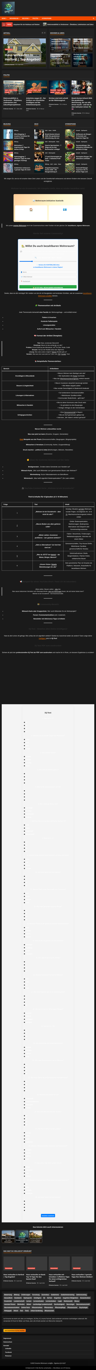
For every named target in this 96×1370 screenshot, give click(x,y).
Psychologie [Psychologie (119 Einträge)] (83, 1307)
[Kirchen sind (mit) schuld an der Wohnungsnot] (59, 87)
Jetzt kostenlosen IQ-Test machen (14, 1330)
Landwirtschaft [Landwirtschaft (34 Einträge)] (19, 1301)
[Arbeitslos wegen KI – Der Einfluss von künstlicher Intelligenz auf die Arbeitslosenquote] (36, 87)
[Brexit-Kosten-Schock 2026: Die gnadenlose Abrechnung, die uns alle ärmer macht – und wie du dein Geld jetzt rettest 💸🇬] (82, 87)
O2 (25, 985)
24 (25, 1067)
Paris (26, 902)
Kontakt (63, 354)
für (56, 345)
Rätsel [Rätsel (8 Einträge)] (16, 1311)
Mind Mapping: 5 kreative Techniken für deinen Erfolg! (8, 134)
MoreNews (56, 1368)
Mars (26, 927)
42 (25, 1030)
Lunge (27, 749)
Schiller (27, 756)
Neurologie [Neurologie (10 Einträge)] (70, 1304)
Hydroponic (84, 130)
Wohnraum (14, 18)
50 (25, 1116)
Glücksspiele (52, 141)
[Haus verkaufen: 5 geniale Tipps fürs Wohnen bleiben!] (82, 1263)
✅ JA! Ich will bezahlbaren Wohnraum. (48, 287)
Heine (27, 766)
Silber (27, 828)
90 (25, 920)
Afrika (27, 1136)
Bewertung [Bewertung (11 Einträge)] (8, 1295)
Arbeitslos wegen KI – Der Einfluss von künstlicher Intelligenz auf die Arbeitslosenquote (36, 101)
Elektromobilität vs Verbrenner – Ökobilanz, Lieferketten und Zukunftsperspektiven (12, 101)
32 (25, 1088)
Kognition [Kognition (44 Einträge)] (57, 1298)
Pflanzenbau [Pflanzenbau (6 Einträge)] (48, 1307)
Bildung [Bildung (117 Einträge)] (16, 1295)
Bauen (59, 90)
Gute (21, 439)
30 (25, 910)
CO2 (26, 982)
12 (25, 728)
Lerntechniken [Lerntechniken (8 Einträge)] (51, 1301)
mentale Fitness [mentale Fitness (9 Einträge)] (9, 1304)
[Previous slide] (42, 33)
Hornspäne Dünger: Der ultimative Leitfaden (70, 156)
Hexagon (28, 1022)
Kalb (26, 1173)
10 (25, 722)
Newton (27, 1047)
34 (25, 1091)
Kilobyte (28, 1190)
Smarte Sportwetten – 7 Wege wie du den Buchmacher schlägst (39, 145)
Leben (35, 90)
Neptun (27, 937)
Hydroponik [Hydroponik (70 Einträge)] (28, 1298)
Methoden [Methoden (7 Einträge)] (20, 1304)
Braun (27, 865)
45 (25, 913)
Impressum (7, 1338)
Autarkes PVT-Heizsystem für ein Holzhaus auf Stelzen (28, 24)
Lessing (27, 763)
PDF (59, 354)
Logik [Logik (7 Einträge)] (60, 1301)
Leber (27, 739)
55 (25, 1119)
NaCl (26, 988)
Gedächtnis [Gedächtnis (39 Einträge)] (55, 1295)
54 (25, 845)
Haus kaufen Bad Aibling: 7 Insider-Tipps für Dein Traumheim (82, 41)
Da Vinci (28, 811)
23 (25, 1064)
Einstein (27, 1050)
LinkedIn (8, 1348)
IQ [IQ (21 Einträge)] (44, 1298)
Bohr (26, 1159)
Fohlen (27, 1176)
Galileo (27, 1053)
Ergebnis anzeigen (48, 1216)
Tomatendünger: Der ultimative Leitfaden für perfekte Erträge (70, 145)
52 (25, 842)
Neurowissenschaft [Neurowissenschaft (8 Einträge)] (83, 1304)
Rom (26, 893)
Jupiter (27, 931)
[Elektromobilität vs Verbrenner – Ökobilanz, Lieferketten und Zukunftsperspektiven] (13, 87)
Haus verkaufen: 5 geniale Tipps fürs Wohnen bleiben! (82, 1276)
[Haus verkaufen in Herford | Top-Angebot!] (13, 1263)
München (28, 945)
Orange (27, 868)
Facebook (8, 1352)
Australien (28, 1142)
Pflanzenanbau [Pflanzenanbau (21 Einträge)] (37, 1307)
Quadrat (27, 1013)
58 (25, 851)
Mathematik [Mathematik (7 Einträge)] (68, 1301)
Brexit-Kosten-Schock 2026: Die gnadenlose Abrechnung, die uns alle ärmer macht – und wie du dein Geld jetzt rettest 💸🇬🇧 (82, 103)
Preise (75, 376)
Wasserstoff (29, 834)
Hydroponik (46, 18)
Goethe (27, 760)
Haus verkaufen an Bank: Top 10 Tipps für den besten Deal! (36, 1277)
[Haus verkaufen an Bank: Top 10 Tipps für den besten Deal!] (36, 1263)
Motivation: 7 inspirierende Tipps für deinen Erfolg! (8, 145)
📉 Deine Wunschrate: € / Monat (48, 258)
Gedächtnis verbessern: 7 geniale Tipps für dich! (8, 168)
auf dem (81, 509)
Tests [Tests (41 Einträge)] (27, 1311)
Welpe (27, 1167)
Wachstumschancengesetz (69, 378)
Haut (26, 742)
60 (25, 916)
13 (25, 731)
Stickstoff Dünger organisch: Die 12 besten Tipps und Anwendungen (70, 168)
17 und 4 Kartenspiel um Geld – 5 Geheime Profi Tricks (39, 156)
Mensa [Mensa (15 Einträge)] (77, 1301)
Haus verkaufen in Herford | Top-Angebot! (23, 57)
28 (25, 1081)
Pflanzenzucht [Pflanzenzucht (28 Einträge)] (72, 1307)
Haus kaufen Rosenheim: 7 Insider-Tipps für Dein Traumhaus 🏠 (59, 55)
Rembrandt (29, 814)
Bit (25, 1184)
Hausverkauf (8, 49)
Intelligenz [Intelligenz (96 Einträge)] (37, 1298)
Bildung (25, 18)
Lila (26, 862)
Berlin (27, 896)
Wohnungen (58, 591)
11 (25, 725)
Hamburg (28, 948)
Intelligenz (42, 638)
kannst (53, 554)
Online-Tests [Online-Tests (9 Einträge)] (25, 1307)
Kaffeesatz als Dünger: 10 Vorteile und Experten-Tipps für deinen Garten (70, 134)
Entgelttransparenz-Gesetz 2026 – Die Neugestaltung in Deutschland (39, 168)
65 (25, 1125)
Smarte (54, 564)
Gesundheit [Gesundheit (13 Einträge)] (8, 1298)
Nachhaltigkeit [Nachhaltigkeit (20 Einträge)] (59, 1304)
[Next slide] (45, 33)
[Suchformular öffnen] (93, 18)
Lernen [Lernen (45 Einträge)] (28, 1301)
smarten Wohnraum (19, 225)
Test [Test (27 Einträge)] (21, 1311)
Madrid (27, 899)
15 (66, 514)
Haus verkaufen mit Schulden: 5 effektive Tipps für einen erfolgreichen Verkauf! (59, 1278)
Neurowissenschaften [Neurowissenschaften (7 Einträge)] (11, 1307)
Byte (26, 1187)
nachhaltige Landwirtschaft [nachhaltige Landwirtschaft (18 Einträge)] (42, 1304)
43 (25, 1033)
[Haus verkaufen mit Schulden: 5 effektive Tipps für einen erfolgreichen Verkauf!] (59, 1263)
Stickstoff (28, 1105)
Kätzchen (28, 1170)
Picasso (27, 817)
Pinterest (8, 1356)
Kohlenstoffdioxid (31, 1101)
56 (25, 848)
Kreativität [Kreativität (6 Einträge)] (8, 1301)
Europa (27, 1133)
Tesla (26, 1056)
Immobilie (53, 90)
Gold (26, 825)
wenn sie (51, 591)
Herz (26, 746)
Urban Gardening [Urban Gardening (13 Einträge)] (37, 1311)
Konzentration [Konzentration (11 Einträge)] (85, 1298)
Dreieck (27, 1016)
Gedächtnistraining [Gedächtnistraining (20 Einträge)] (67, 1295)
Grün (26, 859)
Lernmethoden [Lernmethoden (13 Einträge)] (38, 1301)
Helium (27, 1108)
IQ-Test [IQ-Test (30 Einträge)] (49, 1298)
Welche (54, 352)
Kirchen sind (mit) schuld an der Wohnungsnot (80, 56)
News (4, 18)
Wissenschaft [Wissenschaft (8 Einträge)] (49, 1311)
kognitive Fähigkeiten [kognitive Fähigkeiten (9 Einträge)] (70, 1298)
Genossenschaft (69, 412)
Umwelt (7, 92)
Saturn (27, 934)
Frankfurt (28, 954)
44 (25, 1036)
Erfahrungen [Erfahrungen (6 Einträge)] (25, 1295)
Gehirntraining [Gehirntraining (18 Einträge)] (81, 1295)
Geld (74, 92)
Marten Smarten (10, 64)
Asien (27, 1139)
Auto (6, 90)
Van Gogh (28, 808)
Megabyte (28, 1193)
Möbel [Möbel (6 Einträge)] (29, 1304)
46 (25, 1070)
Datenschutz (7, 1342)
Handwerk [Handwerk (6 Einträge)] (18, 1298)
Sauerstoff (28, 831)
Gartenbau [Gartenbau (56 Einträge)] (45, 1295)
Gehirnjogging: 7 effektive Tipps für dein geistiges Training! (8, 156)
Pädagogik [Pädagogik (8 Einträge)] (8, 1311)
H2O (26, 979)
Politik (35, 18)
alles (56, 589)
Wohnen (63, 92)
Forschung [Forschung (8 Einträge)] (36, 1295)
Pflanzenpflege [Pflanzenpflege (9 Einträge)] (60, 1307)
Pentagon (28, 1019)
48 (25, 1074)
